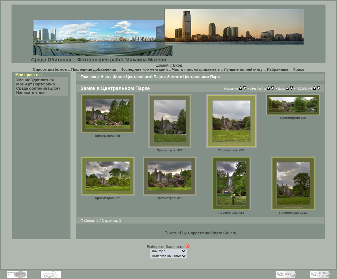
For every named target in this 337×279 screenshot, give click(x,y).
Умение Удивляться (35, 80)
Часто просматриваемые (195, 69)
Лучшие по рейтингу (243, 69)
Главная (88, 77)
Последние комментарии (144, 69)
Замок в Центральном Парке (194, 77)
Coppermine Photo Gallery (212, 233)
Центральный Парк (144, 77)
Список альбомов (50, 69)
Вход (177, 65)
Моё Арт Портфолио (35, 84)
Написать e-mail (31, 92)
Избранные (278, 69)
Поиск (298, 69)
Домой (162, 65)
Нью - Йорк (111, 77)
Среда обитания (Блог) (38, 88)
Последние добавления (93, 69)
